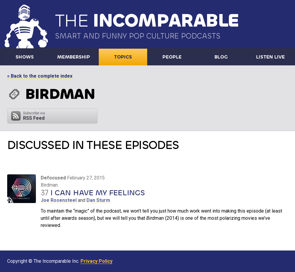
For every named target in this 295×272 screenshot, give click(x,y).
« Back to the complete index (39, 76)
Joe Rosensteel (59, 200)
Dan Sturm (98, 200)
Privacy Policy (96, 261)
